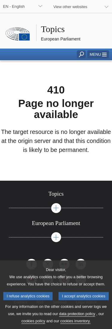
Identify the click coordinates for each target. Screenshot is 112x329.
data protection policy (77, 318)
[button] (98, 54)
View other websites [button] (70, 6)
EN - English (14, 6)
